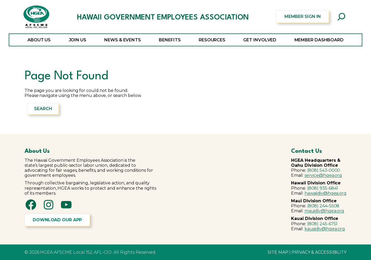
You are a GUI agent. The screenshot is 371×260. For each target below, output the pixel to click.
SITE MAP (278, 252)
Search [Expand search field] (43, 108)
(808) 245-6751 (322, 223)
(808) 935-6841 (322, 188)
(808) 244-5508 (323, 205)
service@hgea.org (323, 175)
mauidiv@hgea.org (324, 210)
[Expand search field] (341, 16)
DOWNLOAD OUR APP (57, 219)
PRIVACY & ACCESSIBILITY (319, 252)
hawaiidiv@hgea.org (325, 193)
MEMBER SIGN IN (302, 16)
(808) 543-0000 (323, 170)
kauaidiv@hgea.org (325, 228)
